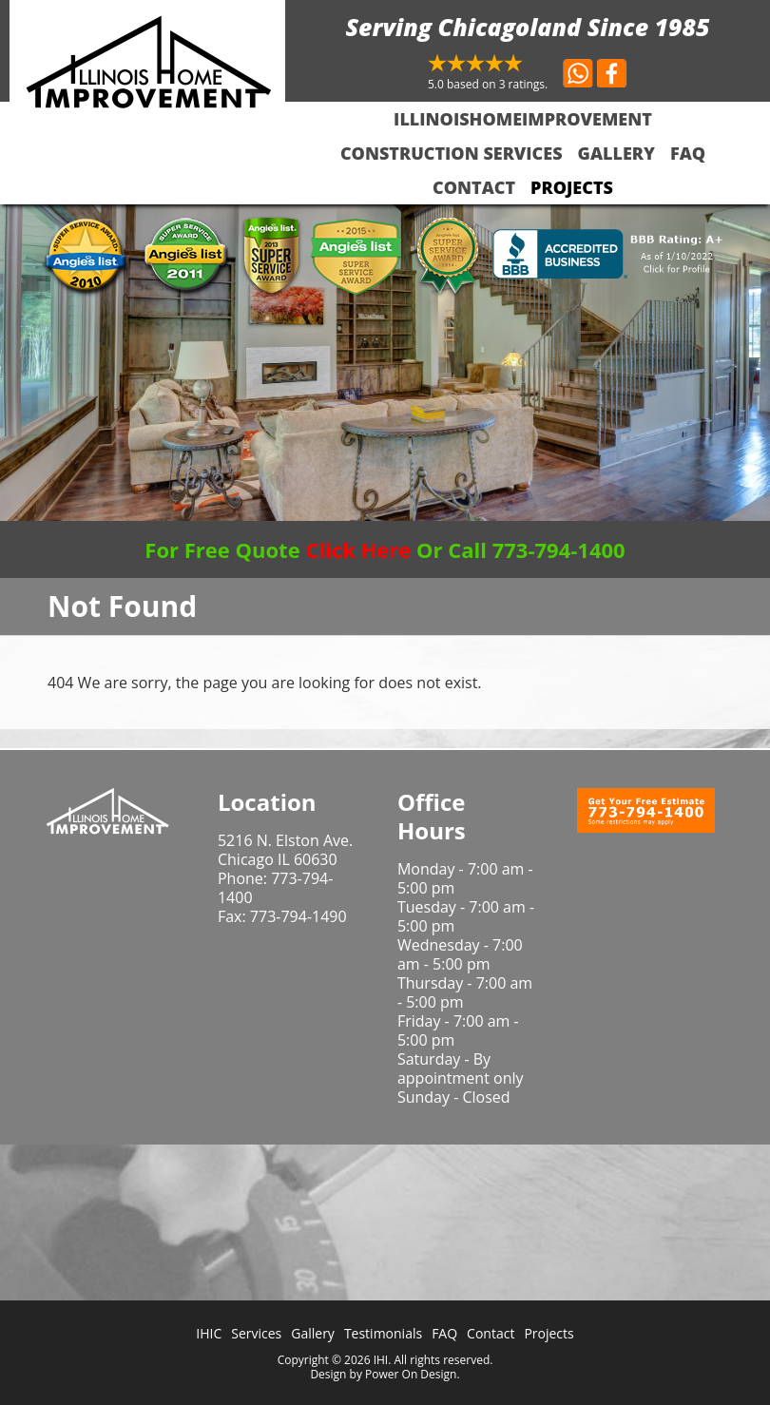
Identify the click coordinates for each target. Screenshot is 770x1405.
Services (256, 1333)
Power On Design (410, 1374)
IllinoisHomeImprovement (523, 118)
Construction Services (451, 153)
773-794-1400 (275, 888)
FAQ (687, 153)
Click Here (358, 549)
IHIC (208, 1333)
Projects (571, 187)
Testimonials (383, 1333)
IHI (381, 1360)
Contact (474, 187)
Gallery (616, 153)
